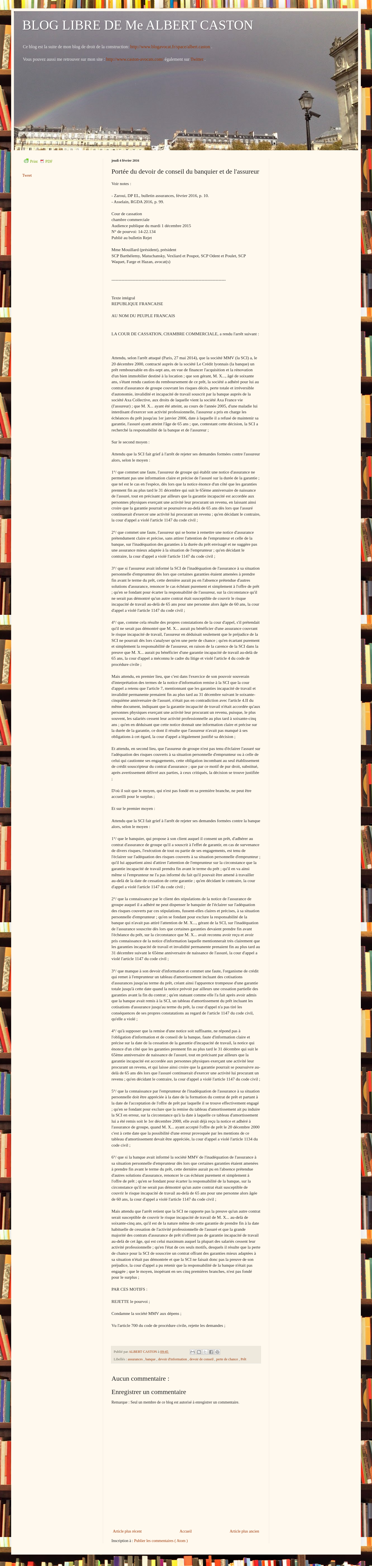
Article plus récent (127, 1531)
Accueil (186, 1531)
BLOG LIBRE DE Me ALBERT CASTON (137, 25)
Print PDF (38, 161)
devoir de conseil (201, 1359)
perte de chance (227, 1359)
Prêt (243, 1359)
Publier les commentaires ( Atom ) (161, 1541)
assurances (136, 1359)
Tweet (27, 175)
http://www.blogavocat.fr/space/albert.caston (170, 46)
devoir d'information (173, 1359)
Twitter (198, 59)
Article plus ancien (244, 1531)
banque (151, 1359)
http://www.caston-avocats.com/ (135, 59)
